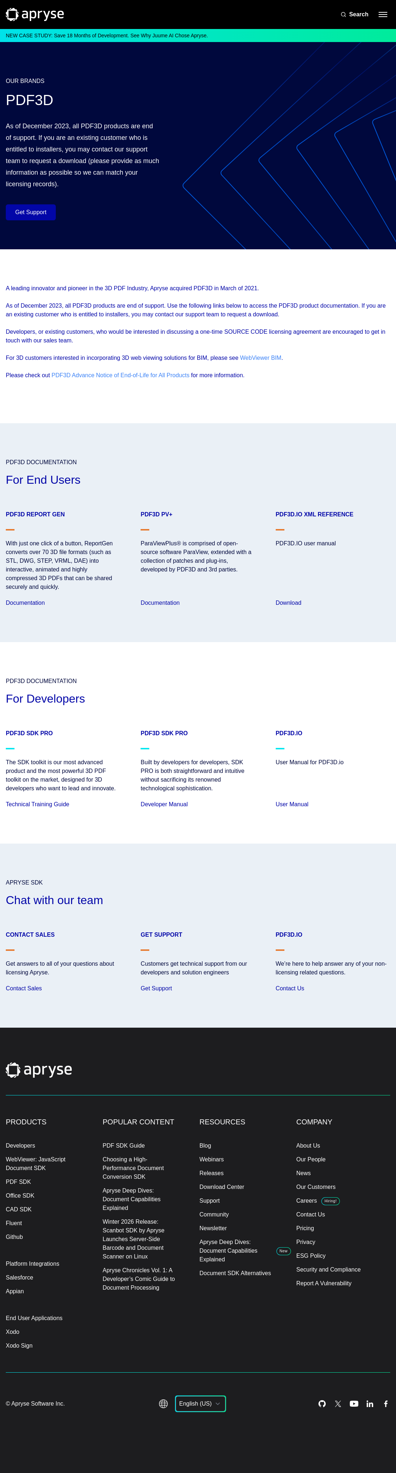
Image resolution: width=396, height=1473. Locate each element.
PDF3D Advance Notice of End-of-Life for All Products (120, 375)
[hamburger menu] (383, 14)
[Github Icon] (322, 1403)
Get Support (30, 212)
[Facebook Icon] (386, 1403)
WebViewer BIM (261, 358)
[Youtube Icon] (354, 1403)
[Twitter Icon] (338, 1403)
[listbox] (200, 1403)
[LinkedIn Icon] (370, 1403)
